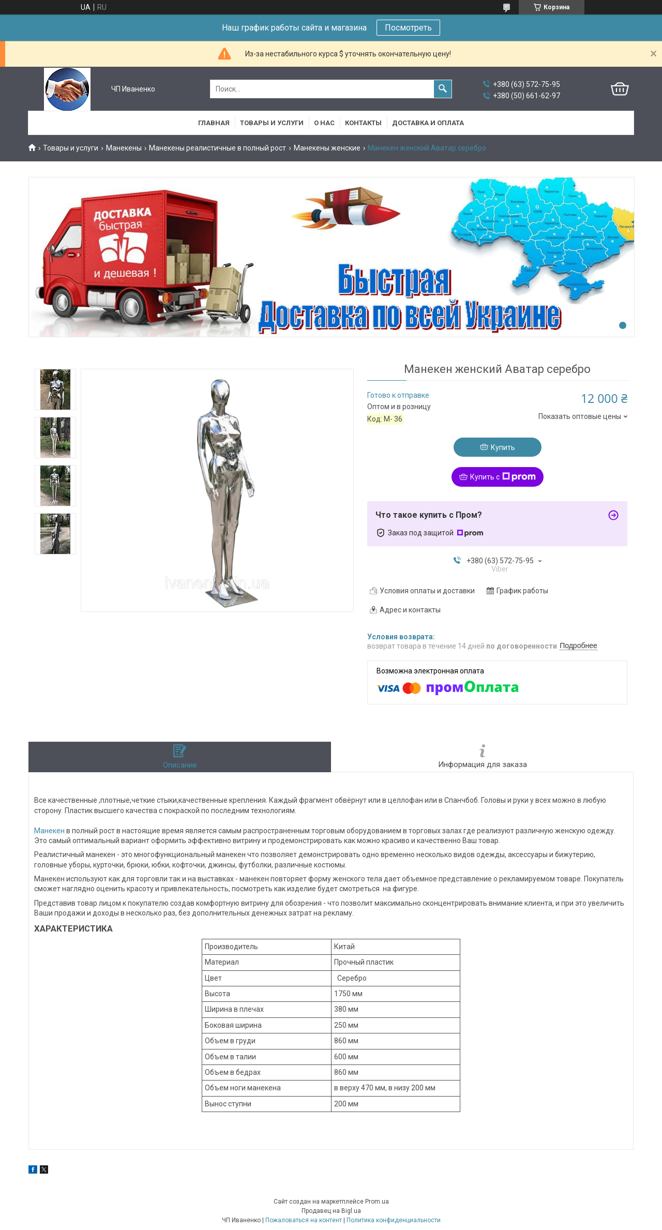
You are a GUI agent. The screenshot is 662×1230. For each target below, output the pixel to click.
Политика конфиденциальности (394, 1220)
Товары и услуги (272, 123)
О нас (324, 123)
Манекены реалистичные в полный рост (217, 148)
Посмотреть (408, 28)
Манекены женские (327, 148)
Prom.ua (377, 1201)
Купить (503, 447)
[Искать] (443, 89)
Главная (214, 123)
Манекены (124, 148)
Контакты (363, 123)
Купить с (503, 477)
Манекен (49, 831)
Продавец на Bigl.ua (331, 1210)
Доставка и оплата (428, 123)
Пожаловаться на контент (303, 1220)
